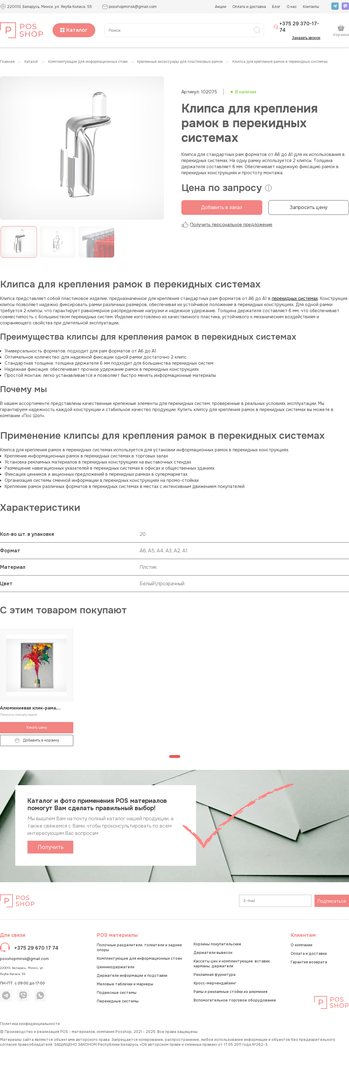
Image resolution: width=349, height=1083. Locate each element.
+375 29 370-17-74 (296, 26)
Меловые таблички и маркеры (125, 984)
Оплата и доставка (249, 7)
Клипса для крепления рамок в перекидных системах (280, 62)
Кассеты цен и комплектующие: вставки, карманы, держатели (232, 964)
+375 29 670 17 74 (36, 948)
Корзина (341, 30)
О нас (292, 7)
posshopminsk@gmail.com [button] (129, 7)
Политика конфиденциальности (30, 1023)
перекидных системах (295, 298)
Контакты (311, 7)
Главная (7, 62)
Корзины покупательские (217, 944)
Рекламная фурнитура (214, 974)
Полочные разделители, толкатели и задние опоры (139, 947)
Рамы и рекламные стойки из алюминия (230, 991)
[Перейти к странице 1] (174, 756)
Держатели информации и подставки (132, 975)
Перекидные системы (118, 1001)
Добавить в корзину (36, 740)
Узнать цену (36, 727)
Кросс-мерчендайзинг (215, 983)
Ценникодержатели (115, 967)
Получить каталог (51, 849)
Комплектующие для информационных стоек (88, 62)
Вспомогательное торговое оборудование (235, 1000)
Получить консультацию (18, 715)
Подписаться (332, 901)
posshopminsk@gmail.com (24, 958)
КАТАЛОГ (31, 62)
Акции (220, 7)
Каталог (74, 30)
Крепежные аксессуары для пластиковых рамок (180, 62)
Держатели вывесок (213, 952)
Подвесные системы (116, 992)
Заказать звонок (308, 38)
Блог (276, 7)
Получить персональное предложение (226, 224)
